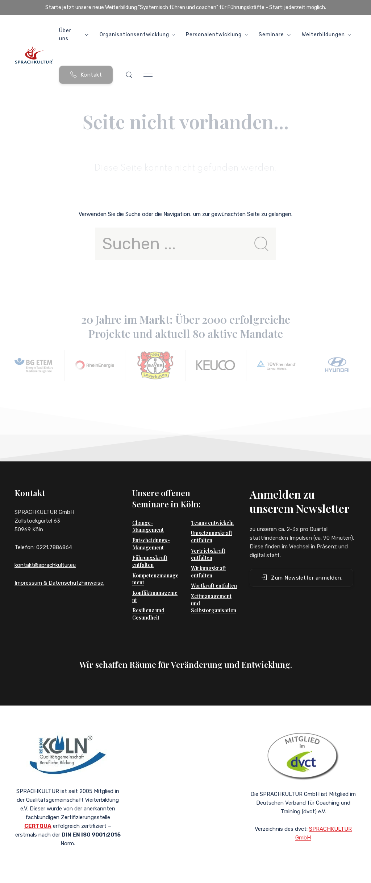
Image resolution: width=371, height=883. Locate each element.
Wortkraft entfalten (214, 585)
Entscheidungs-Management (151, 544)
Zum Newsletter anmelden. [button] (301, 577)
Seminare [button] (275, 35)
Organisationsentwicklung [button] (137, 35)
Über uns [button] (74, 35)
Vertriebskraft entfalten (208, 554)
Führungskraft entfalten (149, 561)
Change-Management (148, 526)
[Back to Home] (34, 55)
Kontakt (86, 74)
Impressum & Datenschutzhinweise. (59, 583)
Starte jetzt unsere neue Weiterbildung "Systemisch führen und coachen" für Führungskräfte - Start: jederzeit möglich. (185, 7)
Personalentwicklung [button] (217, 35)
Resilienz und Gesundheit (148, 614)
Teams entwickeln (212, 522)
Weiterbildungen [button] (326, 35)
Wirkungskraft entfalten (208, 572)
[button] (129, 74)
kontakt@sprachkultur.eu (45, 565)
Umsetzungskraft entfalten (211, 537)
